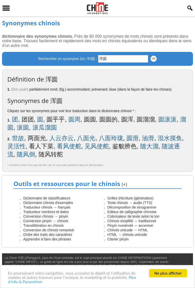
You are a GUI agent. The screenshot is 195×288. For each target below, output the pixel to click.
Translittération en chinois (43, 225)
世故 (18, 138)
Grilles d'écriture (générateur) (130, 198)
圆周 (74, 119)
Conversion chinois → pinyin (45, 216)
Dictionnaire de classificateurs (46, 198)
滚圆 (23, 127)
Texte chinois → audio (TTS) (129, 203)
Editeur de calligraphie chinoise (132, 212)
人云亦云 (61, 138)
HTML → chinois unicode (127, 235)
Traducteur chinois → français (46, 207)
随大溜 (149, 146)
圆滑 (132, 138)
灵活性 (16, 146)
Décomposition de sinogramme (131, 207)
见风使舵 (97, 146)
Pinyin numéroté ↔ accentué (130, 225)
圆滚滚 (167, 119)
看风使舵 (69, 146)
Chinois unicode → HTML (127, 230)
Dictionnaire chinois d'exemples (48, 203)
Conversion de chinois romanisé (48, 230)
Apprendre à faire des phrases (47, 239)
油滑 (148, 138)
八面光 (86, 138)
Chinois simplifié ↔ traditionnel (131, 221)
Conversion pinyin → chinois (45, 221)
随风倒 (26, 154)
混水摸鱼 (170, 138)
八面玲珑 (111, 138)
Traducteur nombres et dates (46, 212)
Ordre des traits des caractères (47, 235)
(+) (124, 184)
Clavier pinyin (118, 239)
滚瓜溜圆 (44, 127)
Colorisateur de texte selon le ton (133, 216)
